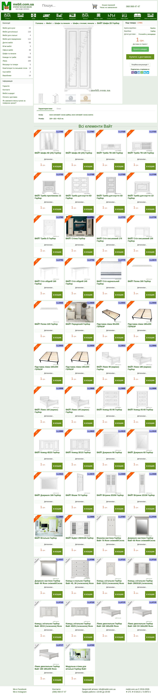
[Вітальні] (85, 17)
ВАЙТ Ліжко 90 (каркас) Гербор (108, 368)
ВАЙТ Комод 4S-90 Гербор (109, 410)
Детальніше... (49, 159)
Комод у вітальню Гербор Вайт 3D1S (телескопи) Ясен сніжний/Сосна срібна (48, 626)
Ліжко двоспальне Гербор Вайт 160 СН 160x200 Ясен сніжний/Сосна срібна (140, 626)
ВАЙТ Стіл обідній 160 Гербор (45, 282)
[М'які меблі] (137, 17)
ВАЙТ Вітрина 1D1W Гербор (141, 495)
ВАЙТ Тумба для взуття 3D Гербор (110, 197)
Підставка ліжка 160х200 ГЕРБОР (46, 368)
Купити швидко (140, 49)
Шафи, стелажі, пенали (83, 23)
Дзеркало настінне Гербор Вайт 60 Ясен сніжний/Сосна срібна (141, 540)
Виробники (17, 75)
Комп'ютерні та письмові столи (17, 68)
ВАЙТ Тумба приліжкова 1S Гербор (48, 197)
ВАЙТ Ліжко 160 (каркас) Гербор (46, 411)
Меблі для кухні (17, 28)
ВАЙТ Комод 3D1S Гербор (78, 452)
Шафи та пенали (62, 23)
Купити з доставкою (140, 57)
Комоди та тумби (17, 57)
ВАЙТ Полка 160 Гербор (139, 281)
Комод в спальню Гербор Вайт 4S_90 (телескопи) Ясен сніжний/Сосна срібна (80, 583)
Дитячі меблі (17, 42)
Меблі (49, 23)
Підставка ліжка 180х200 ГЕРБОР (139, 325)
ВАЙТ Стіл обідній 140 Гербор (76, 282)
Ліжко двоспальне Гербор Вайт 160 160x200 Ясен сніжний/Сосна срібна (109, 626)
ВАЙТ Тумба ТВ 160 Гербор (110, 153)
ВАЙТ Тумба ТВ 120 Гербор (141, 153)
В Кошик (57, 166)
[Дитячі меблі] (59, 17)
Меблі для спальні (17, 35)
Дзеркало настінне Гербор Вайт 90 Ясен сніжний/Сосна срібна (48, 583)
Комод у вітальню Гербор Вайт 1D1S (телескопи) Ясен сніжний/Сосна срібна (110, 583)
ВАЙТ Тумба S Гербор (45, 238)
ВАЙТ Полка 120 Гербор (46, 324)
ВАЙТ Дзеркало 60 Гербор (140, 452)
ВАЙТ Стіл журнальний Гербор (108, 282)
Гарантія (6, 86)
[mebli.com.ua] (7, 17)
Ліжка (17, 61)
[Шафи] (33, 17)
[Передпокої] (72, 17)
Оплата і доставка (10, 97)
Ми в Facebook (19, 689)
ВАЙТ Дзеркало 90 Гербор (109, 452)
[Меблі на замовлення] (150, 17)
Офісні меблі (17, 50)
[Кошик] (105, 6)
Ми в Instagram (20, 692)
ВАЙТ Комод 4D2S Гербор (47, 452)
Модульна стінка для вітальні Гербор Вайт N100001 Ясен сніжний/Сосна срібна (80, 670)
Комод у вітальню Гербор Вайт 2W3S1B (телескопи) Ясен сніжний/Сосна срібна (141, 583)
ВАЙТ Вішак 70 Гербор (76, 495)
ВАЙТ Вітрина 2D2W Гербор (110, 495)
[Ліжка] (46, 17)
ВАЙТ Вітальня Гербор (46, 538)
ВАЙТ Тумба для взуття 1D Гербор (141, 197)
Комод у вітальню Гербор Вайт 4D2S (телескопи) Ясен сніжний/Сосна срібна (79, 626)
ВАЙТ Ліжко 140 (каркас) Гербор (77, 411)
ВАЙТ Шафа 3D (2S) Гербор (79, 153)
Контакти (6, 90)
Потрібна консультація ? (140, 64)
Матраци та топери (17, 64)
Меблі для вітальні (17, 32)
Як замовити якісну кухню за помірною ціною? (14, 102)
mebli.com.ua (23, 4)
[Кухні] (20, 17)
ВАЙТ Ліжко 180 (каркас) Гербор (139, 368)
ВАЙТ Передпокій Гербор (78, 324)
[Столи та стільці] (111, 17)
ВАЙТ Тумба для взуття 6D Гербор (79, 197)
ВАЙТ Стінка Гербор (75, 238)
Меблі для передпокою (17, 39)
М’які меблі (17, 46)
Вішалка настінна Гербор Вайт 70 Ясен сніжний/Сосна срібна (110, 540)
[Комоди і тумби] (98, 17)
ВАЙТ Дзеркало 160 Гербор (48, 495)
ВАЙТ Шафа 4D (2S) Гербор (48, 153)
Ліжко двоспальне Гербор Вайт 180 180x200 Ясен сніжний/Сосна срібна (47, 669)
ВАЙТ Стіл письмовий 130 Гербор (140, 239)
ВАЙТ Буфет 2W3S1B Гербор (79, 538)
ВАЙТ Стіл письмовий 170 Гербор (109, 239)
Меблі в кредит (9, 93)
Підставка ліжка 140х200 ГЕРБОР (77, 368)
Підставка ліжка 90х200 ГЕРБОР (108, 325)
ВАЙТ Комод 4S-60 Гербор (140, 410)
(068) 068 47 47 (59, 692)
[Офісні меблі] (124, 17)
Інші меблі (17, 72)
